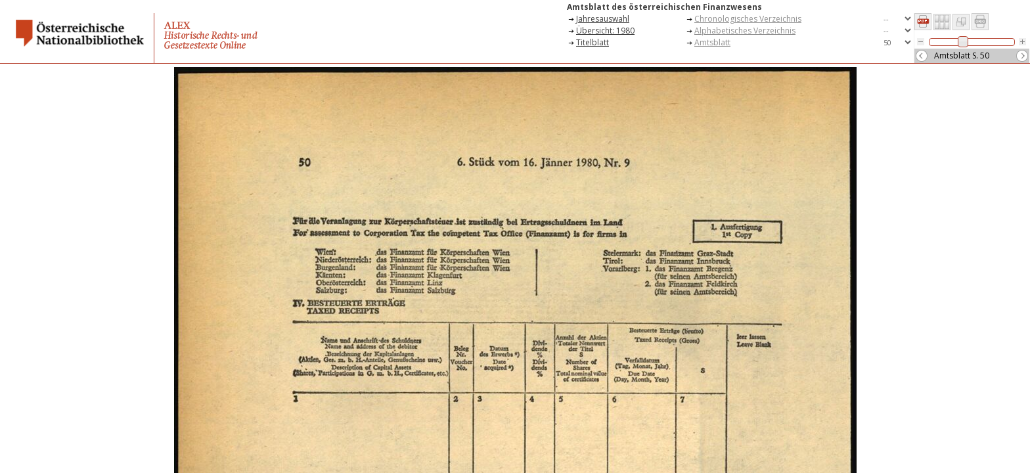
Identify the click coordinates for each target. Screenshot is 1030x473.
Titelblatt (592, 42)
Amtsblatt (712, 42)
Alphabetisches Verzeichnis (744, 30)
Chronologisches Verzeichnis (747, 18)
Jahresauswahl (602, 18)
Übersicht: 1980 (605, 30)
